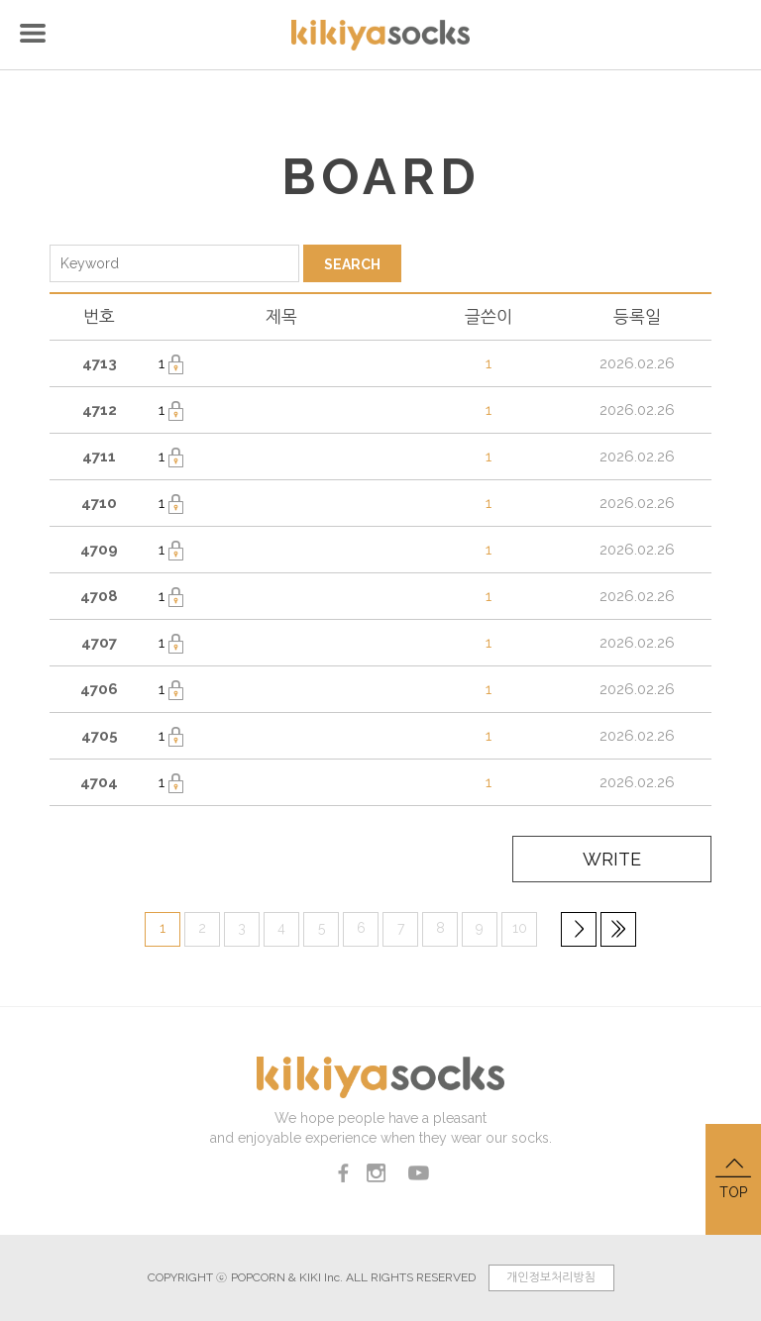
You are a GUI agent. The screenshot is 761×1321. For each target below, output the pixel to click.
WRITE (615, 859)
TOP (733, 1177)
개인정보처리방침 (551, 1277)
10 (519, 927)
